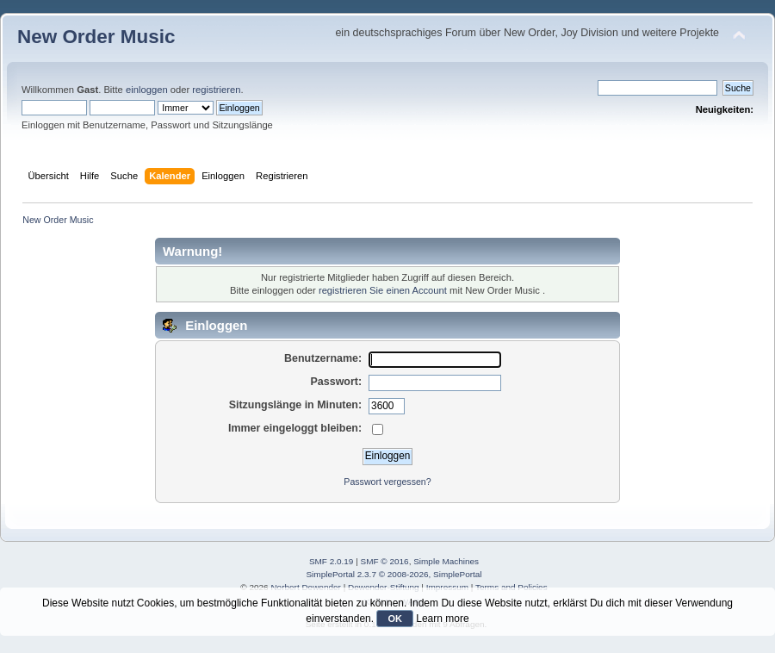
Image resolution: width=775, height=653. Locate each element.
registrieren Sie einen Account (383, 290)
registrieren (216, 89)
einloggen (147, 89)
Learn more (442, 619)
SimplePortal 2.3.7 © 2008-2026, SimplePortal (393, 574)
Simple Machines (446, 561)
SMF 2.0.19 (331, 561)
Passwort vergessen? (387, 481)
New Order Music (96, 36)
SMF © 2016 (385, 561)
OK (395, 618)
